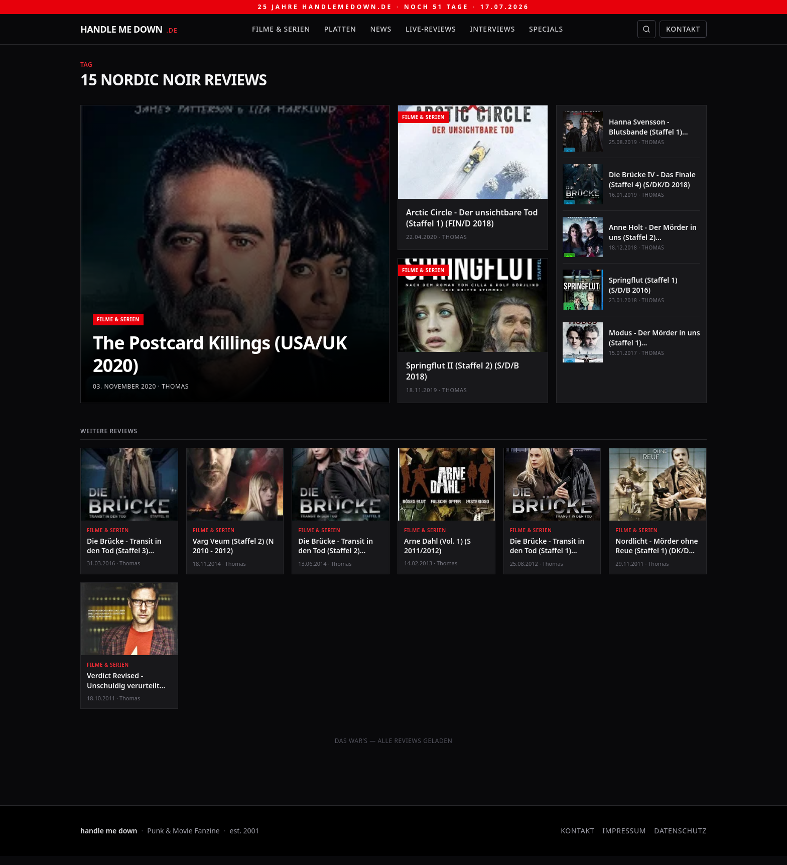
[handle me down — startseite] (129, 29)
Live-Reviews (431, 29)
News (380, 29)
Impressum (624, 830)
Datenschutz (680, 830)
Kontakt (683, 29)
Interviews (492, 29)
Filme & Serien (281, 29)
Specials (546, 29)
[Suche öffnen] (646, 29)
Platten (340, 29)
